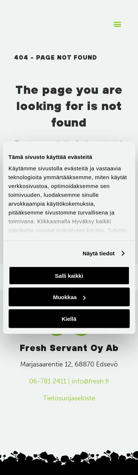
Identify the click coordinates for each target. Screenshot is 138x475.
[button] (117, 24)
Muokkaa (69, 297)
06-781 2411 (47, 381)
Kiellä (68, 318)
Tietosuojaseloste (69, 398)
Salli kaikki (69, 275)
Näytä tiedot (99, 253)
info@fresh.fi (90, 381)
